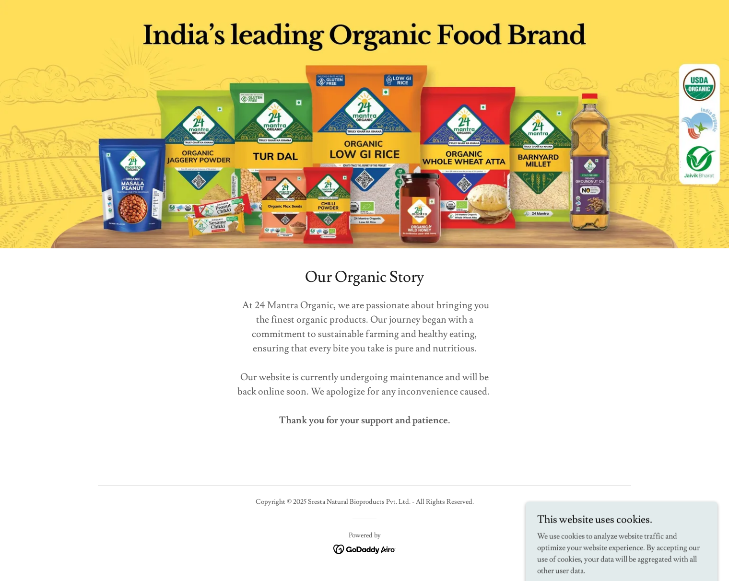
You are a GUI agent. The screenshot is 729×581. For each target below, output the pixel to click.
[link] (364, 547)
